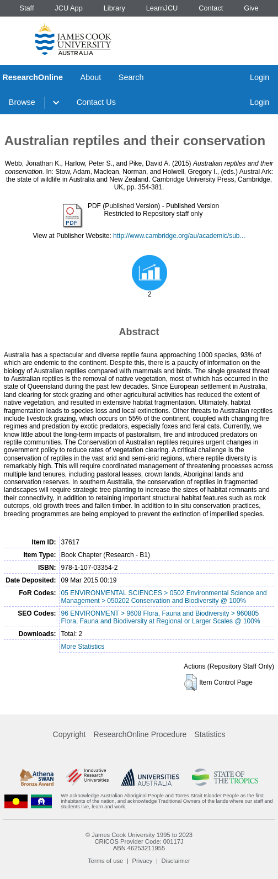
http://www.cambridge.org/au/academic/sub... (179, 236)
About (91, 77)
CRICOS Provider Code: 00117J (138, 841)
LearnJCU (162, 8)
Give (251, 8)
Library (114, 8)
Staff (26, 8)
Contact (211, 8)
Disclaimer (176, 860)
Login (259, 77)
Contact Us (96, 102)
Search (131, 77)
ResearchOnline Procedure (140, 734)
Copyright (69, 734)
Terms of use (105, 860)
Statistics (209, 734)
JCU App (69, 8)
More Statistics (83, 646)
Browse (22, 102)
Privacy (142, 860)
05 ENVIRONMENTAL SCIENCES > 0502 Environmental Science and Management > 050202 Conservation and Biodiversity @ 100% (164, 597)
